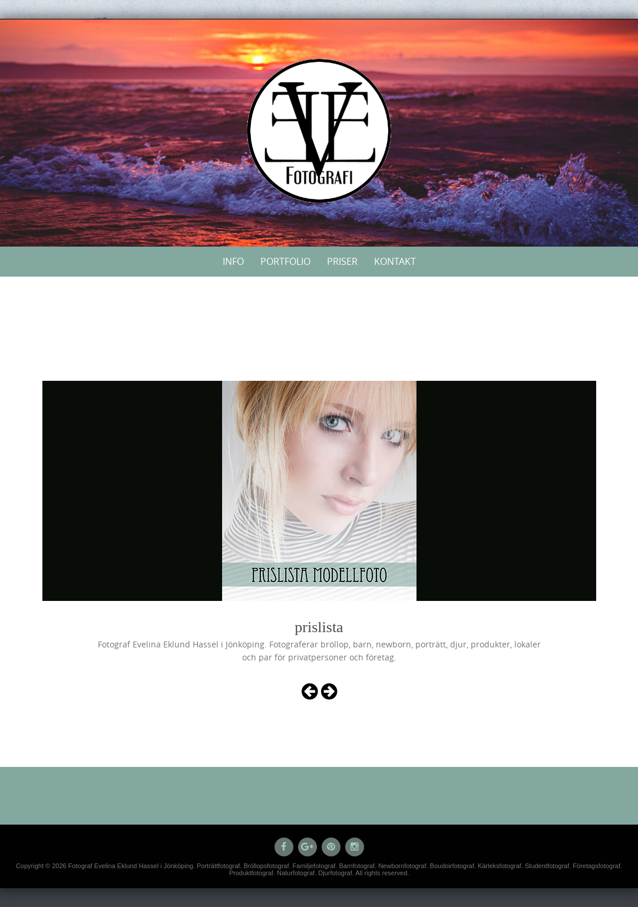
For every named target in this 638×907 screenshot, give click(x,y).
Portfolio (285, 261)
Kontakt (395, 261)
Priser (342, 261)
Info (233, 261)
